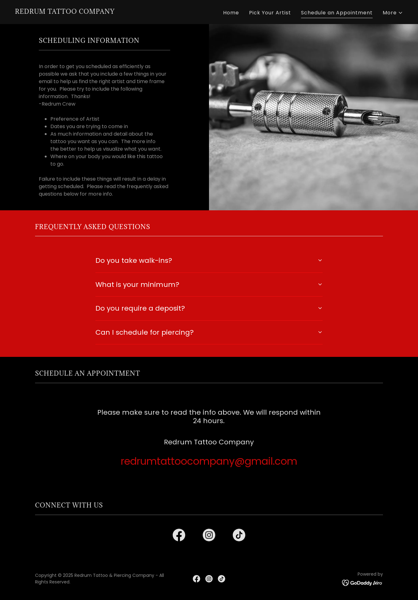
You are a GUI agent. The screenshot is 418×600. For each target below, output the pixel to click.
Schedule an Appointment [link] (337, 12)
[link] (65, 12)
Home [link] (231, 12)
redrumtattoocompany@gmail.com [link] (209, 461)
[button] (393, 13)
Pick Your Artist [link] (270, 12)
